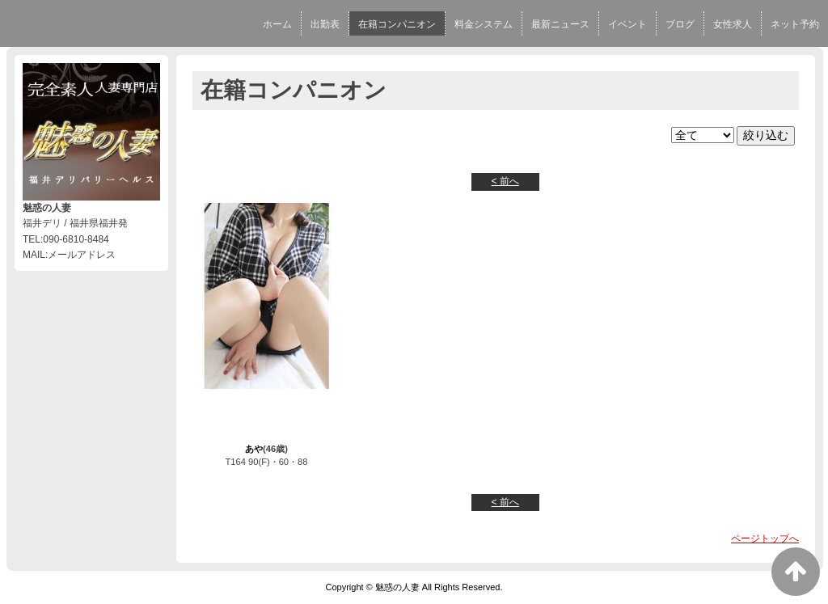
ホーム (277, 24)
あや (254, 449)
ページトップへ (765, 538)
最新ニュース (560, 24)
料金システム (483, 24)
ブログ (680, 24)
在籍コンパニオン (397, 24)
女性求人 (732, 24)
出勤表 (325, 24)
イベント (627, 24)
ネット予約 (795, 24)
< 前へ (505, 181)
